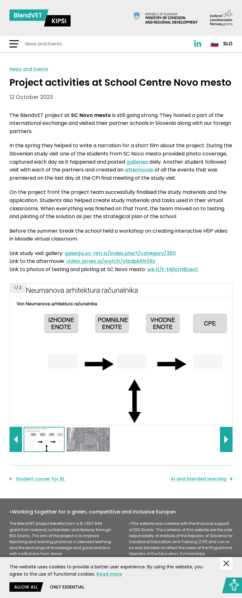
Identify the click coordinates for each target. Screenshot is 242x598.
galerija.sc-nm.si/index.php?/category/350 (120, 253)
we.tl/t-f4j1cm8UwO (172, 269)
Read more (109, 574)
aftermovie (139, 169)
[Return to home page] (40, 17)
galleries (137, 161)
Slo (221, 43)
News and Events (28, 69)
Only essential (67, 587)
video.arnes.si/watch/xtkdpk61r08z (110, 261)
